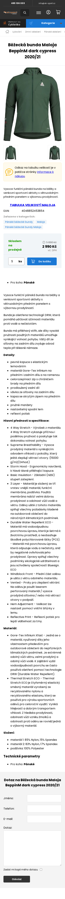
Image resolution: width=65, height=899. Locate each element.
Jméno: (8, 798)
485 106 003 (18, 3)
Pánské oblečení (52, 32)
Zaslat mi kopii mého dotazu (20, 876)
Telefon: (8, 809)
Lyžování (17, 32)
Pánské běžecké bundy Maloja (23, 227)
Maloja (41, 222)
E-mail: (8, 819)
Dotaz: (7, 828)
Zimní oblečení (33, 32)
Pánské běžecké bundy (19, 222)
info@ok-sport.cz (47, 3)
